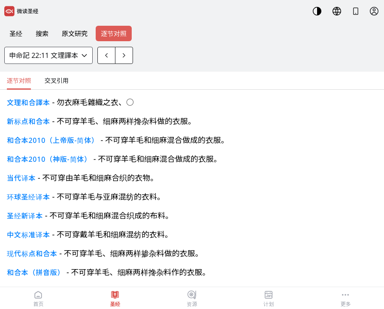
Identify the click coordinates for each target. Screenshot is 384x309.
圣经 (15, 33)
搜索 (42, 33)
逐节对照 (114, 33)
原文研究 (75, 33)
